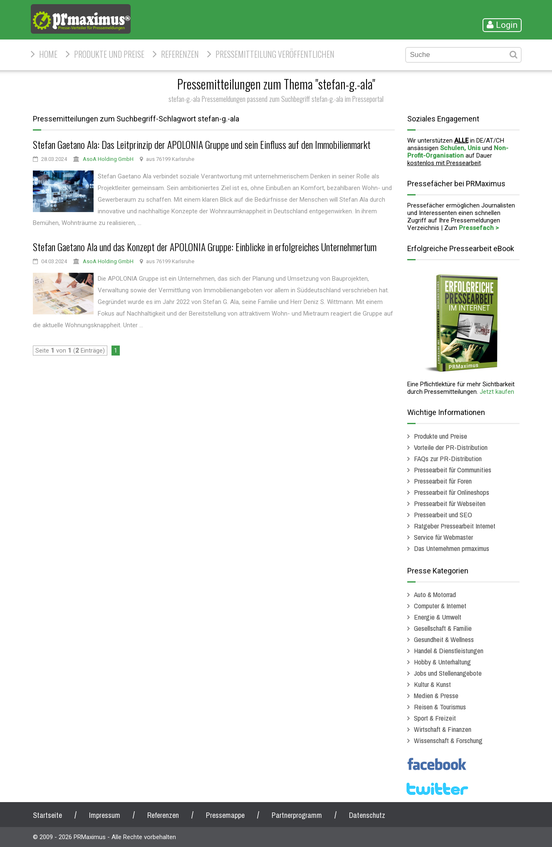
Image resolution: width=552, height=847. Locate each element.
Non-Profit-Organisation (457, 151)
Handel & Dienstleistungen (448, 650)
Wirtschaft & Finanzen (442, 729)
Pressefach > (479, 228)
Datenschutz (367, 815)
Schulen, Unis (460, 148)
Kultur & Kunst (432, 684)
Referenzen (180, 54)
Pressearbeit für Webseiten (449, 503)
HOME (48, 54)
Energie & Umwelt (437, 617)
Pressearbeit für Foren (443, 481)
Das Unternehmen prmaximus (451, 548)
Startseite (47, 815)
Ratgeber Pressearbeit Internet (454, 526)
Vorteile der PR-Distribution (451, 447)
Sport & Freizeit (435, 718)
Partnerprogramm (297, 815)
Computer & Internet (440, 605)
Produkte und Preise (109, 54)
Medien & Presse (436, 695)
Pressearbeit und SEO (443, 514)
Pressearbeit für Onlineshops (451, 492)
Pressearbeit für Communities (452, 469)
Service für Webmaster (443, 537)
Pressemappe (225, 815)
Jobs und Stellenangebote (448, 673)
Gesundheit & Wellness (444, 639)
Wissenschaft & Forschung (448, 740)
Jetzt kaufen (497, 391)
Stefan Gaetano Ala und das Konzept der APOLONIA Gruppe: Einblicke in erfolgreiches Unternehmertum (204, 246)
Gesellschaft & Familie (443, 628)
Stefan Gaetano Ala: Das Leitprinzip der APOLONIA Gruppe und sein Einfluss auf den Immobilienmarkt (202, 144)
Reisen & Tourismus (440, 706)
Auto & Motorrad (435, 594)
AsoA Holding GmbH (108, 159)
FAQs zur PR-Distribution (448, 458)
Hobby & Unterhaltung (442, 662)
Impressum (104, 815)
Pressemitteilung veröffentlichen (274, 54)
